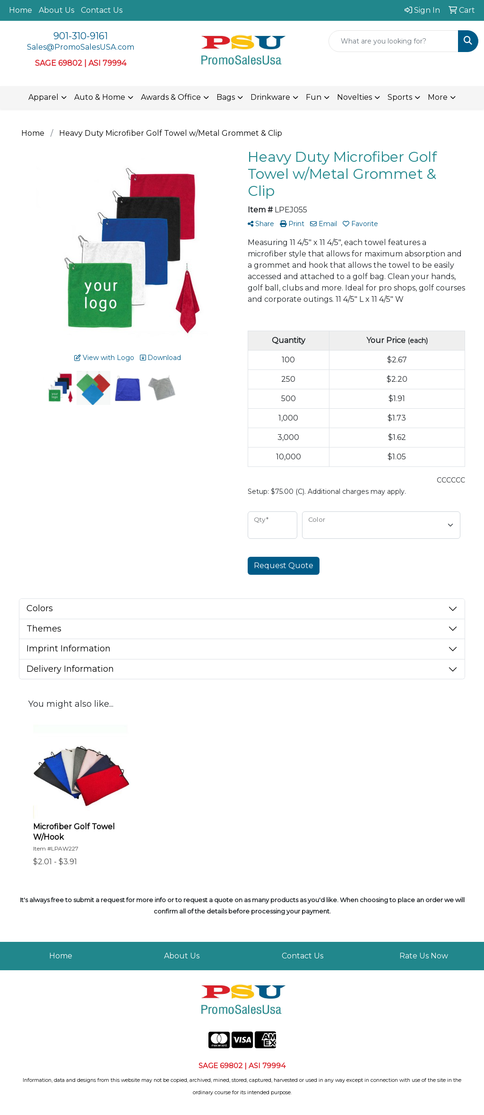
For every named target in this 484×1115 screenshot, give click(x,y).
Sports (400, 97)
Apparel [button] (43, 97)
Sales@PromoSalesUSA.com (80, 47)
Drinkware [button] (270, 97)
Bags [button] (225, 97)
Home (20, 10)
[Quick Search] (393, 41)
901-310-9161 (80, 36)
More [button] (438, 97)
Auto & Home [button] (99, 97)
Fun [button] (313, 97)
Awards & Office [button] (171, 97)
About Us (56, 10)
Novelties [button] (354, 97)
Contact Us (101, 10)
